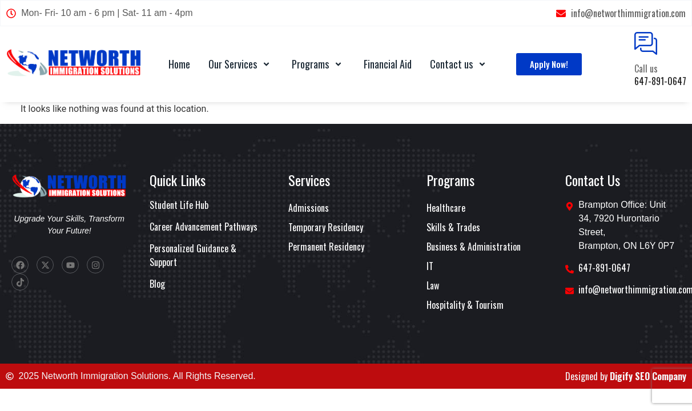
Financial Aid (388, 64)
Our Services (240, 64)
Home (179, 64)
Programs (318, 64)
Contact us (459, 64)
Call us (646, 68)
